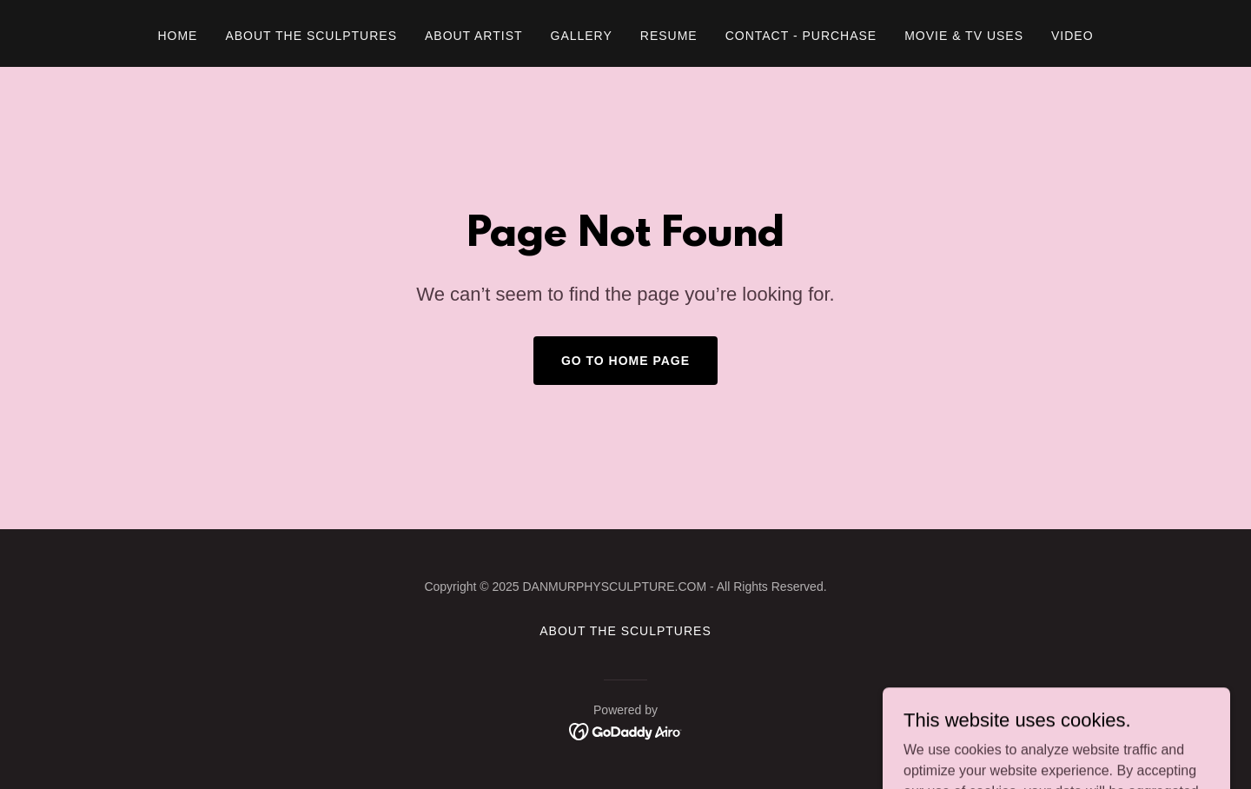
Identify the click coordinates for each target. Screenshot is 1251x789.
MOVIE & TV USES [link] (963, 36)
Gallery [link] (581, 36)
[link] (626, 730)
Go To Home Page (625, 361)
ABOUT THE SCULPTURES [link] (311, 36)
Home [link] (177, 36)
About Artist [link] (474, 36)
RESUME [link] (669, 36)
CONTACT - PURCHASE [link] (801, 36)
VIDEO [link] (1072, 36)
